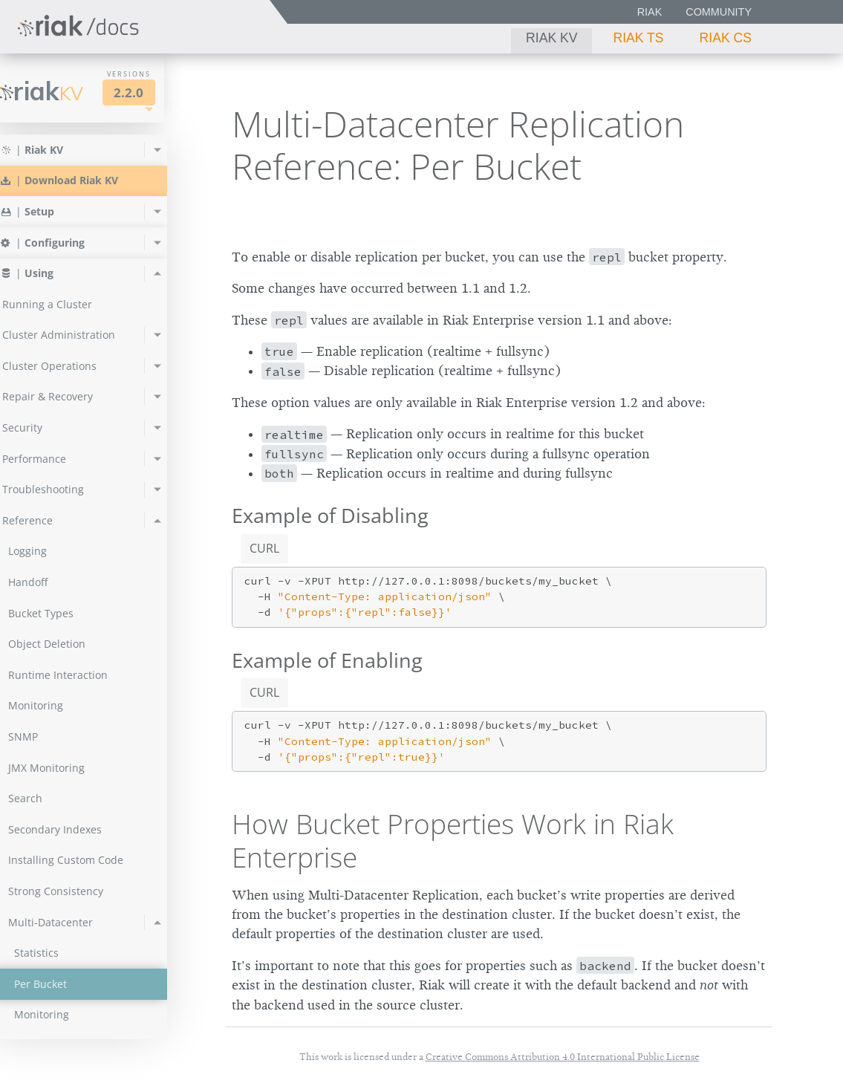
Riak (650, 12)
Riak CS (726, 37)
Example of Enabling (327, 660)
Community (719, 12)
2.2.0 (151, 92)
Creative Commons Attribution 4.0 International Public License (563, 1056)
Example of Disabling (330, 515)
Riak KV (551, 37)
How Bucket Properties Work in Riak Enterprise (453, 840)
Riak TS (638, 37)
